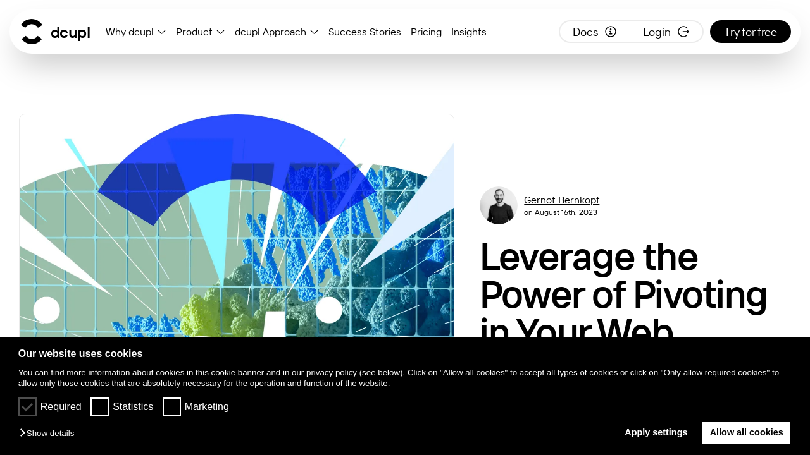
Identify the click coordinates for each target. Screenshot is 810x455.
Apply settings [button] (653, 432)
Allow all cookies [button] (746, 432)
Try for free (750, 32)
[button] (50, 434)
